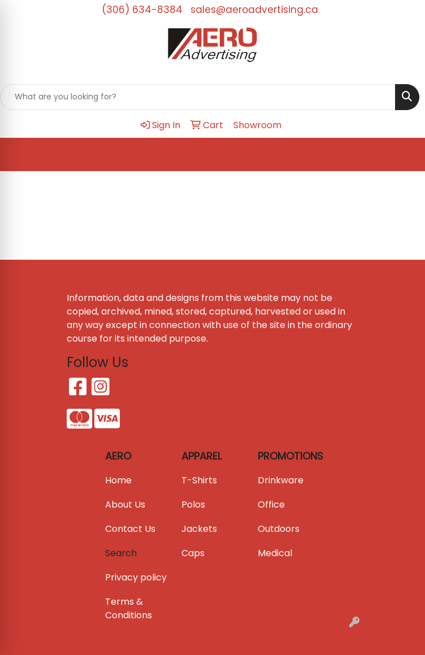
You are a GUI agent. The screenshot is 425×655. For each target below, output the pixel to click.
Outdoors (279, 528)
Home (118, 480)
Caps (193, 553)
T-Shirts (199, 480)
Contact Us (130, 528)
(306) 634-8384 (142, 9)
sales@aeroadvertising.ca (254, 9)
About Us (125, 504)
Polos (193, 504)
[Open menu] (402, 154)
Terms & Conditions (128, 608)
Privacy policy (136, 577)
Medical (275, 553)
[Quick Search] (198, 97)
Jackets (199, 528)
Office (271, 504)
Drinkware (280, 480)
